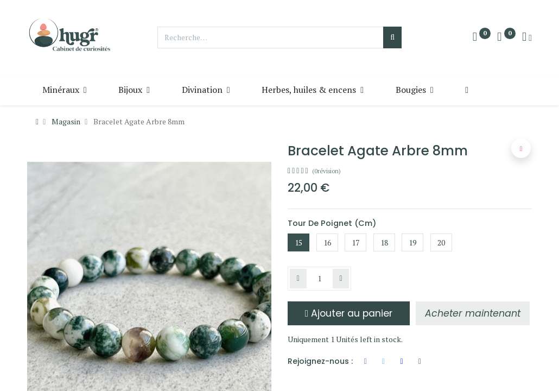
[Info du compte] (527, 37)
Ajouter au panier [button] (348, 313)
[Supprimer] (298, 278)
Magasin (66, 121)
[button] (468, 89)
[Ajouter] (341, 278)
